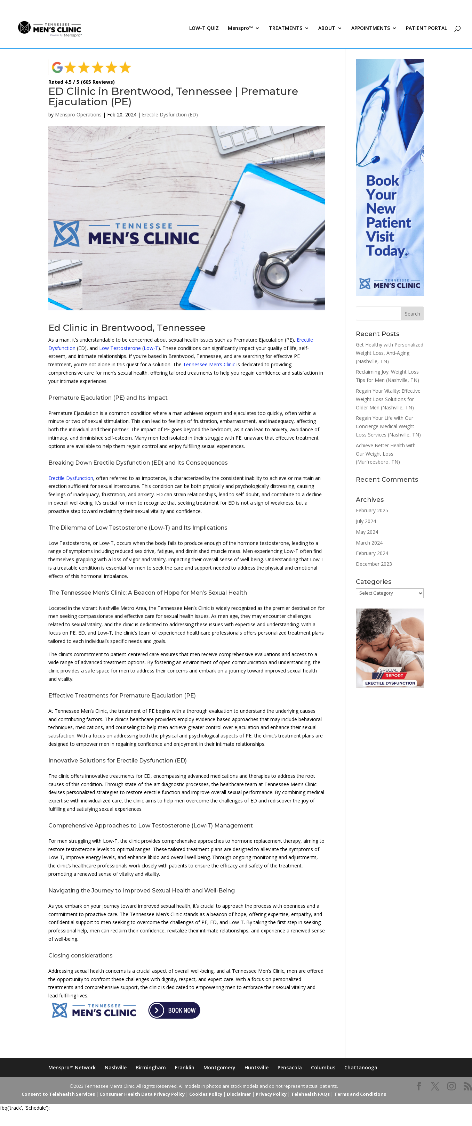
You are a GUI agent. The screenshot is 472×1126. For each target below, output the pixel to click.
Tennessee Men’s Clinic (209, 364)
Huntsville (257, 1067)
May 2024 (367, 532)
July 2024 (366, 521)
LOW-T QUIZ (204, 30)
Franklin (184, 1067)
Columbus (323, 1067)
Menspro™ (240, 30)
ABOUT (326, 30)
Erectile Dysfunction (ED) (170, 114)
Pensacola (290, 1067)
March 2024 (369, 542)
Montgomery (219, 1067)
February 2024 (372, 553)
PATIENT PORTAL (426, 30)
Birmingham (151, 1067)
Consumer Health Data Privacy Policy (142, 1094)
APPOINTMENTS (370, 30)
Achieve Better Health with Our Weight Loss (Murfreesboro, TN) (386, 453)
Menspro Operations (78, 114)
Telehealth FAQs (310, 1094)
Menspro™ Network (72, 1067)
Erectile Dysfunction (70, 478)
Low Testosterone (120, 348)
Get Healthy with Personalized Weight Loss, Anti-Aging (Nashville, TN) (389, 353)
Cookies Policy (205, 1094)
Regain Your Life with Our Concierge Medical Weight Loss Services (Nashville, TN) (388, 426)
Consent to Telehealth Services (58, 1094)
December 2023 (374, 564)
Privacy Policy (271, 1094)
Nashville (116, 1067)
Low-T (151, 348)
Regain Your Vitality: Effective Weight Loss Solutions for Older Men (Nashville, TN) (388, 399)
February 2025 (372, 510)
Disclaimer (239, 1094)
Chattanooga (360, 1067)
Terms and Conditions (360, 1094)
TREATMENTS (285, 30)
